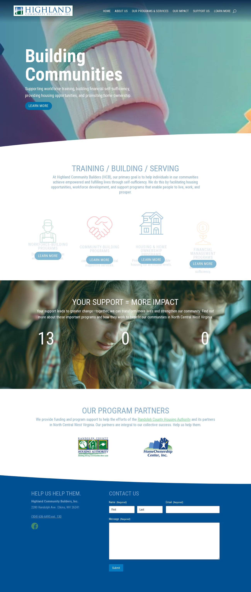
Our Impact (181, 7)
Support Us (201, 7)
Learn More (222, 7)
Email (174, 502)
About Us (121, 7)
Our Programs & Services (150, 7)
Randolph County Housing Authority (164, 419)
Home (107, 7)
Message (119, 519)
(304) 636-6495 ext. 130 (46, 516)
